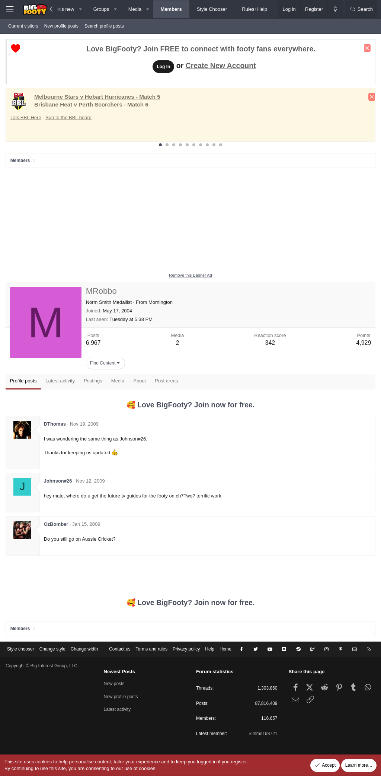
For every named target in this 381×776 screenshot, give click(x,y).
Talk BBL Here (25, 117)
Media (134, 9)
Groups (101, 9)
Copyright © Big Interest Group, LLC (41, 665)
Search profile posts (104, 26)
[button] (80, 9)
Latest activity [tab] (60, 381)
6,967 (93, 343)
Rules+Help (254, 9)
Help (209, 649)
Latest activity (117, 709)
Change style (52, 649)
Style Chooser (212, 9)
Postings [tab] (93, 381)
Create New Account (221, 65)
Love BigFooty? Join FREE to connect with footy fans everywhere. (200, 49)
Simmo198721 (263, 733)
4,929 (363, 343)
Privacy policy (186, 649)
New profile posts (61, 26)
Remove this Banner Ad (190, 275)
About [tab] (140, 381)
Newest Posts (119, 671)
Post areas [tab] (166, 381)
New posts (114, 683)
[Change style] (335, 9)
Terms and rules (151, 649)
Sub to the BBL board (68, 117)
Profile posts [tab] (23, 381)
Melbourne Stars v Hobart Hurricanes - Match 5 (97, 96)
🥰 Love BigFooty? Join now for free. (191, 405)
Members (171, 9)
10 (220, 144)
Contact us (119, 649)
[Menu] (9, 9)
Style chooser (20, 649)
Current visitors (23, 26)
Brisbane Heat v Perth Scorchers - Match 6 (91, 104)
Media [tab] (117, 381)
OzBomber (56, 524)
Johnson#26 (58, 481)
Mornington (160, 302)
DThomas (55, 424)
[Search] (361, 9)
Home (225, 649)
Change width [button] (84, 649)
